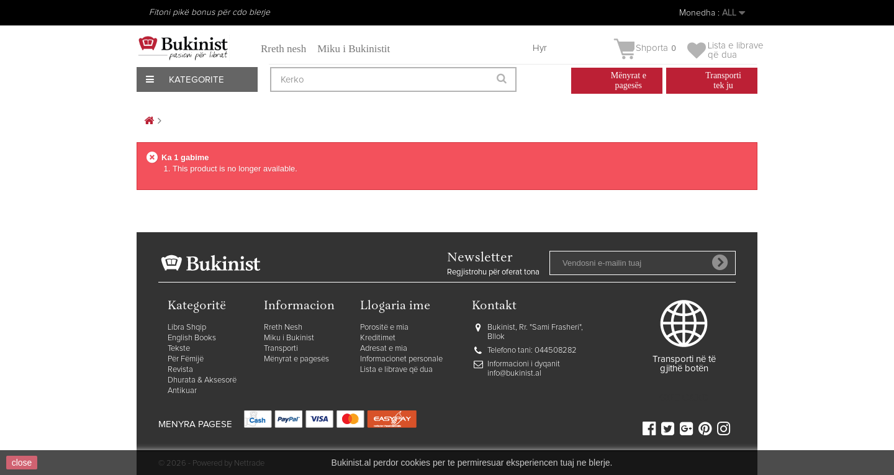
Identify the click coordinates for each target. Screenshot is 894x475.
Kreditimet (377, 338)
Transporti (281, 349)
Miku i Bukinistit (353, 49)
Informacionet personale (401, 359)
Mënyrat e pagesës (296, 359)
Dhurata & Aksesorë (202, 380)
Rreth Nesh (283, 327)
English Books (192, 338)
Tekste (179, 349)
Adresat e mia (383, 349)
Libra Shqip (187, 327)
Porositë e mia (384, 327)
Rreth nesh (283, 49)
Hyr (540, 48)
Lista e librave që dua (396, 370)
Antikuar (182, 391)
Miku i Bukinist (289, 338)
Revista (180, 370)
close (22, 463)
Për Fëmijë (186, 359)
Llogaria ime (395, 306)
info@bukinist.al (514, 373)
